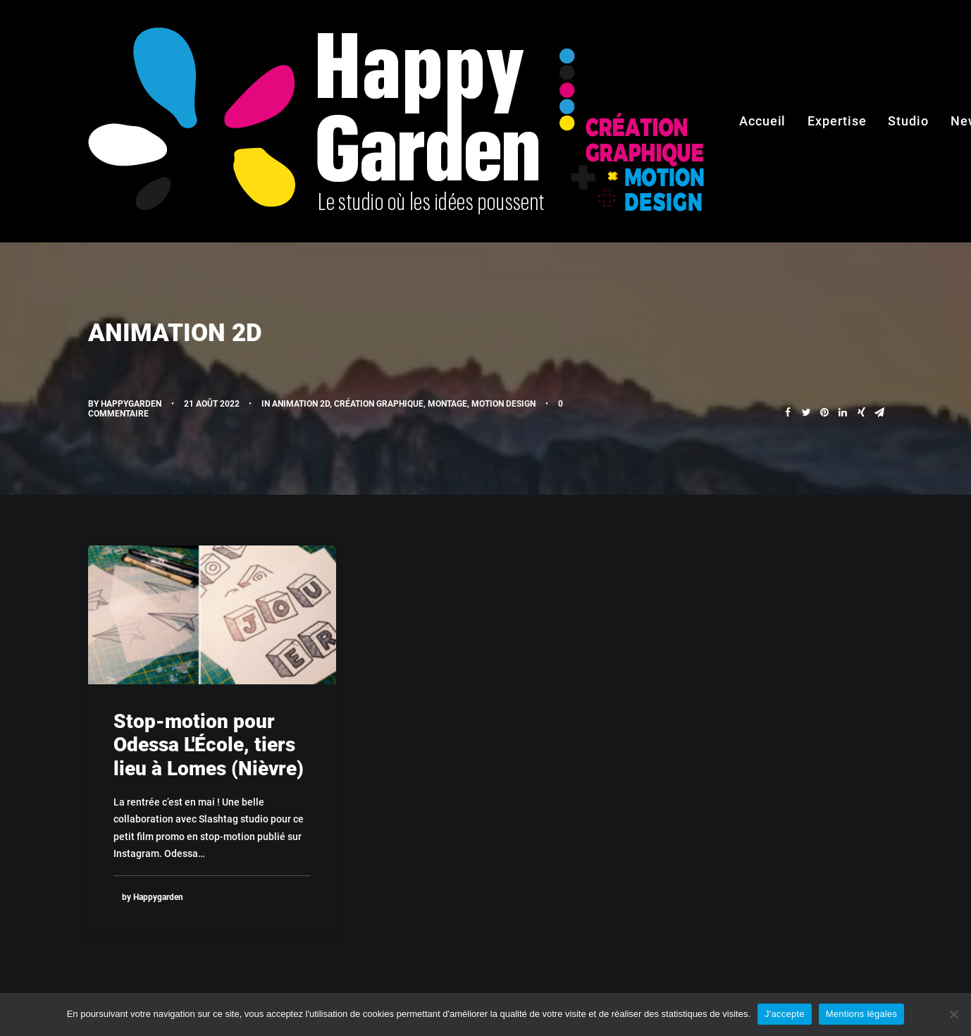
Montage (447, 404)
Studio (908, 120)
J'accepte (785, 1014)
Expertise (837, 120)
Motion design (503, 404)
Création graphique (378, 404)
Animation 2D (301, 404)
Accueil (762, 120)
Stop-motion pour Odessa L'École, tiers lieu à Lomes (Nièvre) (208, 745)
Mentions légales (862, 1014)
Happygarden (131, 404)
